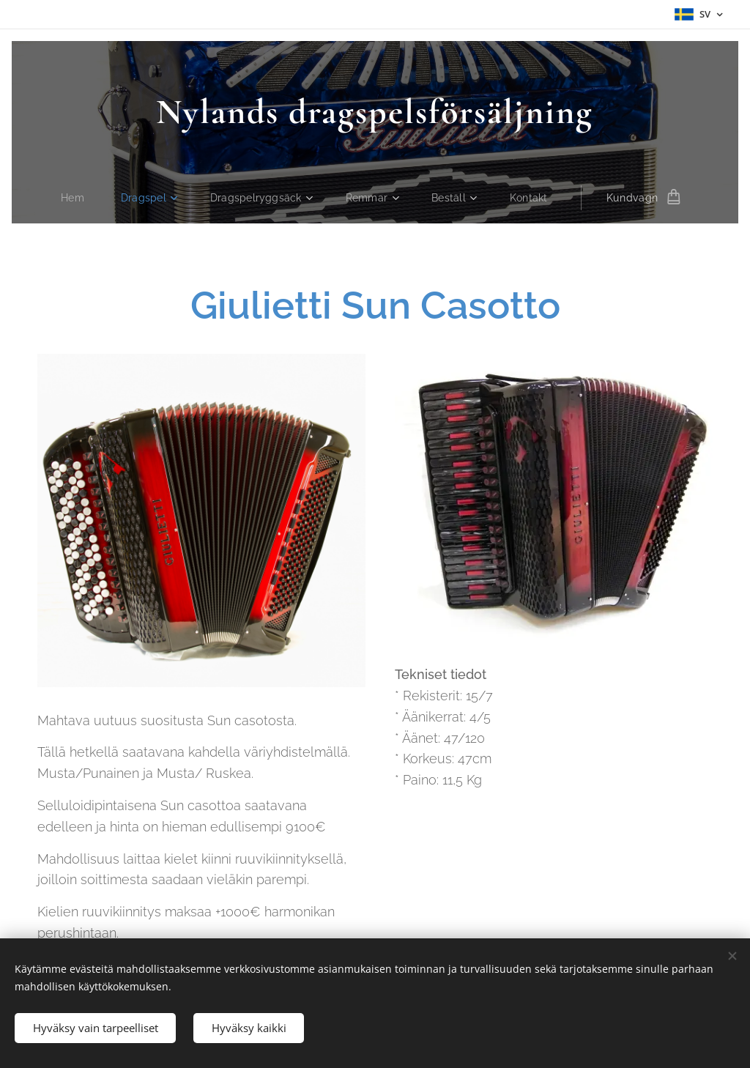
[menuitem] (74, 197)
